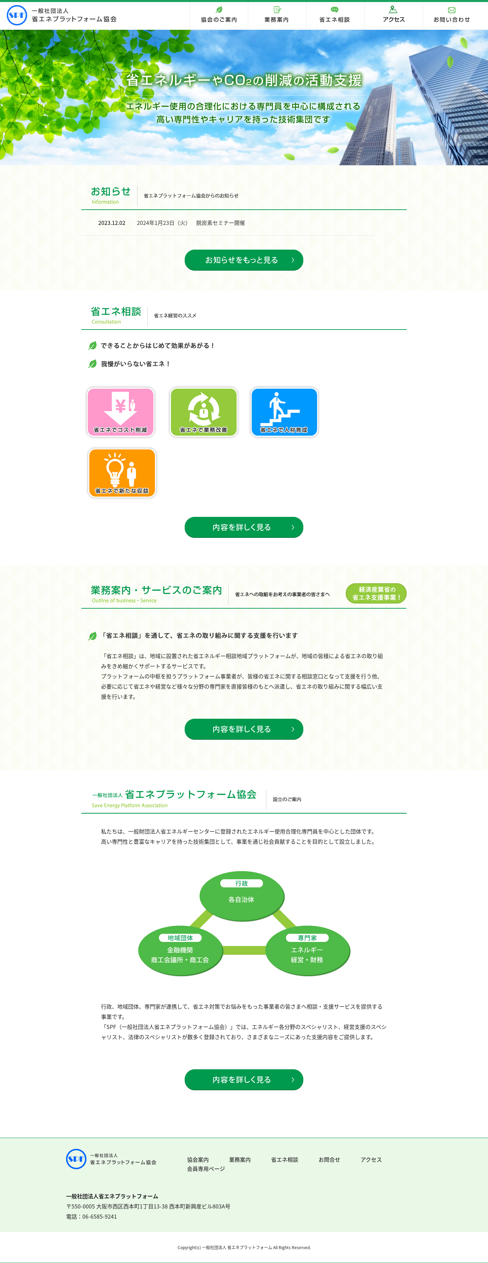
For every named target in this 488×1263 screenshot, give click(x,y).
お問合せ (329, 1159)
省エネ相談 (284, 1159)
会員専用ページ (206, 1168)
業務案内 (240, 1159)
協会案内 (198, 1159)
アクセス (371, 1159)
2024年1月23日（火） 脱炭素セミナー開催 (191, 222)
